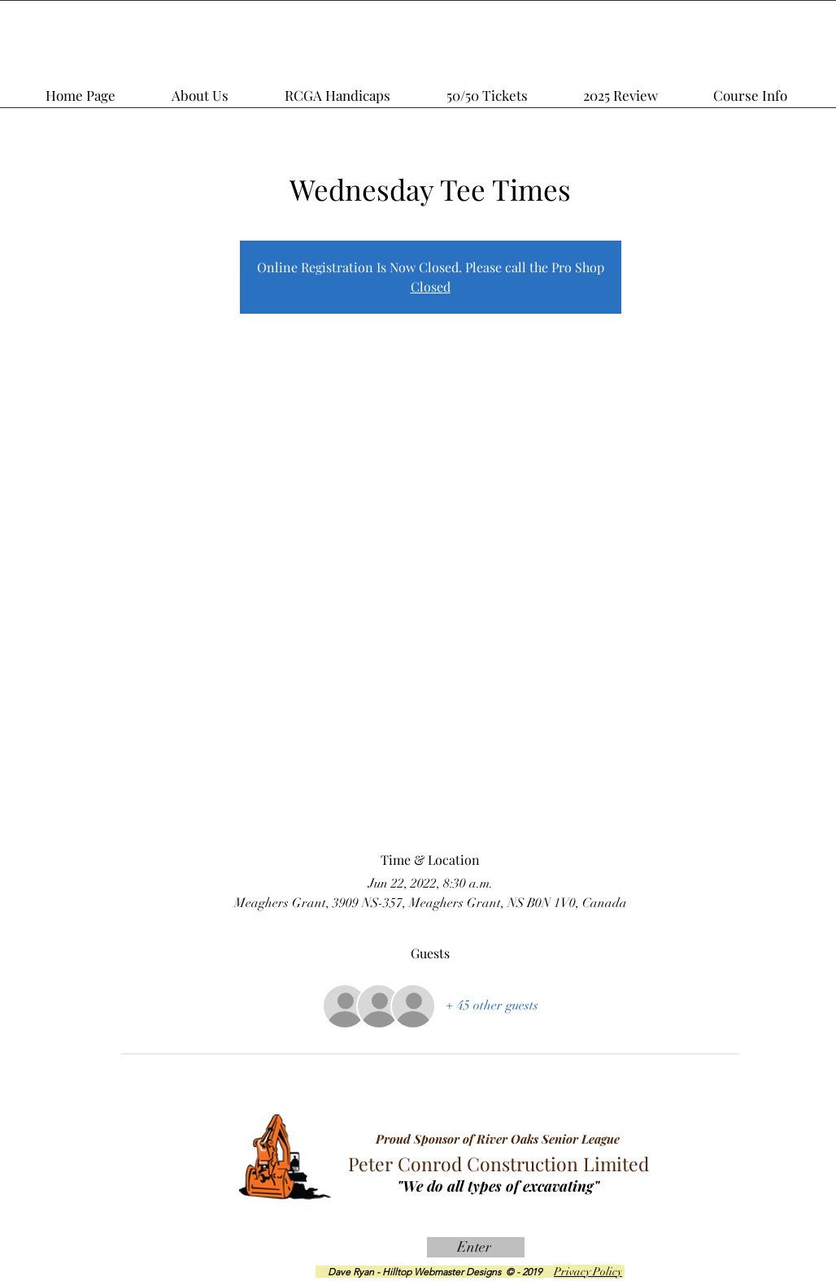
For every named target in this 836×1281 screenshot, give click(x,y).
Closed (431, 286)
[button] (642, 87)
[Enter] (476, 1247)
